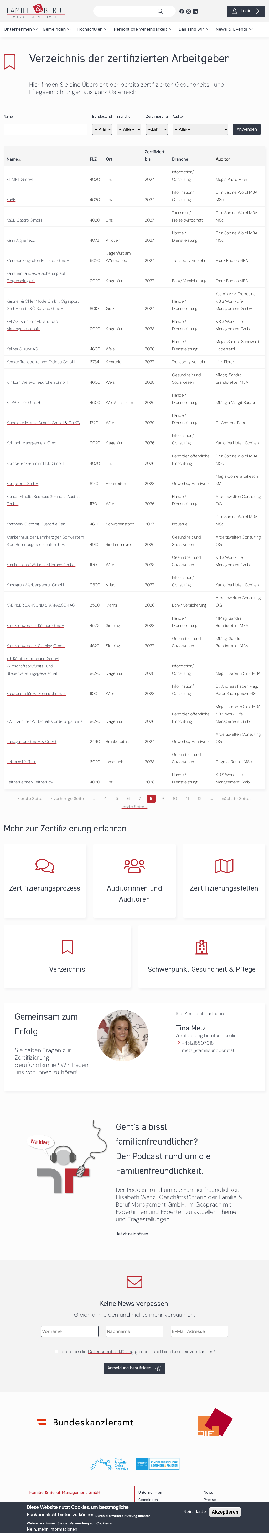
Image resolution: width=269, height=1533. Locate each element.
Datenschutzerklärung (111, 1351)
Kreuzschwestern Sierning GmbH (36, 646)
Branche (124, 116)
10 (175, 798)
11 (187, 798)
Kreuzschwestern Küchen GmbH (35, 625)
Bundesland (102, 116)
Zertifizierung (157, 116)
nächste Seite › (237, 798)
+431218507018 (198, 1043)
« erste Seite (29, 798)
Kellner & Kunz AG (22, 349)
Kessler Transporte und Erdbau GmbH (41, 362)
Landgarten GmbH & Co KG (31, 741)
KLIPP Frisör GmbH (23, 402)
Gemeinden (54, 29)
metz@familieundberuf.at (208, 1050)
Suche (161, 11)
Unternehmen (18, 29)
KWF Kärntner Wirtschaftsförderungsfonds (44, 721)
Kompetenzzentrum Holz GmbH (35, 463)
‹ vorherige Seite (67, 798)
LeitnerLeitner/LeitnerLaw (30, 782)
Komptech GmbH (22, 483)
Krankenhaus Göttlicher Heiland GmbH (41, 564)
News (208, 1492)
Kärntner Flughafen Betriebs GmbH (38, 260)
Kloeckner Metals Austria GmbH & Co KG (43, 422)
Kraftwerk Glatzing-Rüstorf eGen (36, 524)
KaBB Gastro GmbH (24, 220)
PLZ (93, 159)
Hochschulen (89, 29)
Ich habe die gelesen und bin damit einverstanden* (138, 1351)
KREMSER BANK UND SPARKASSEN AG (41, 605)
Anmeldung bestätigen (129, 1368)
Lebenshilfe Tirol (21, 762)
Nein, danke (194, 1512)
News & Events (231, 29)
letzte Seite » (135, 806)
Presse (210, 1500)
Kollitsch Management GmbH (33, 443)
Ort (109, 159)
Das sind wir (192, 29)
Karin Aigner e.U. (21, 240)
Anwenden (247, 129)
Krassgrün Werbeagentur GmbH (35, 585)
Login (246, 11)
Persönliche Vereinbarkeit (141, 29)
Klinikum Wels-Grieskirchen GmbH (37, 382)
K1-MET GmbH (20, 179)
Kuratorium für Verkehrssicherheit (36, 693)
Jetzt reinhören (132, 1234)
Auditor (178, 116)
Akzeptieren (225, 1512)
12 (200, 798)
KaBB (11, 199)
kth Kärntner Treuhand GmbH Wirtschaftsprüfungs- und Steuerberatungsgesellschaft (33, 666)
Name (8, 116)
